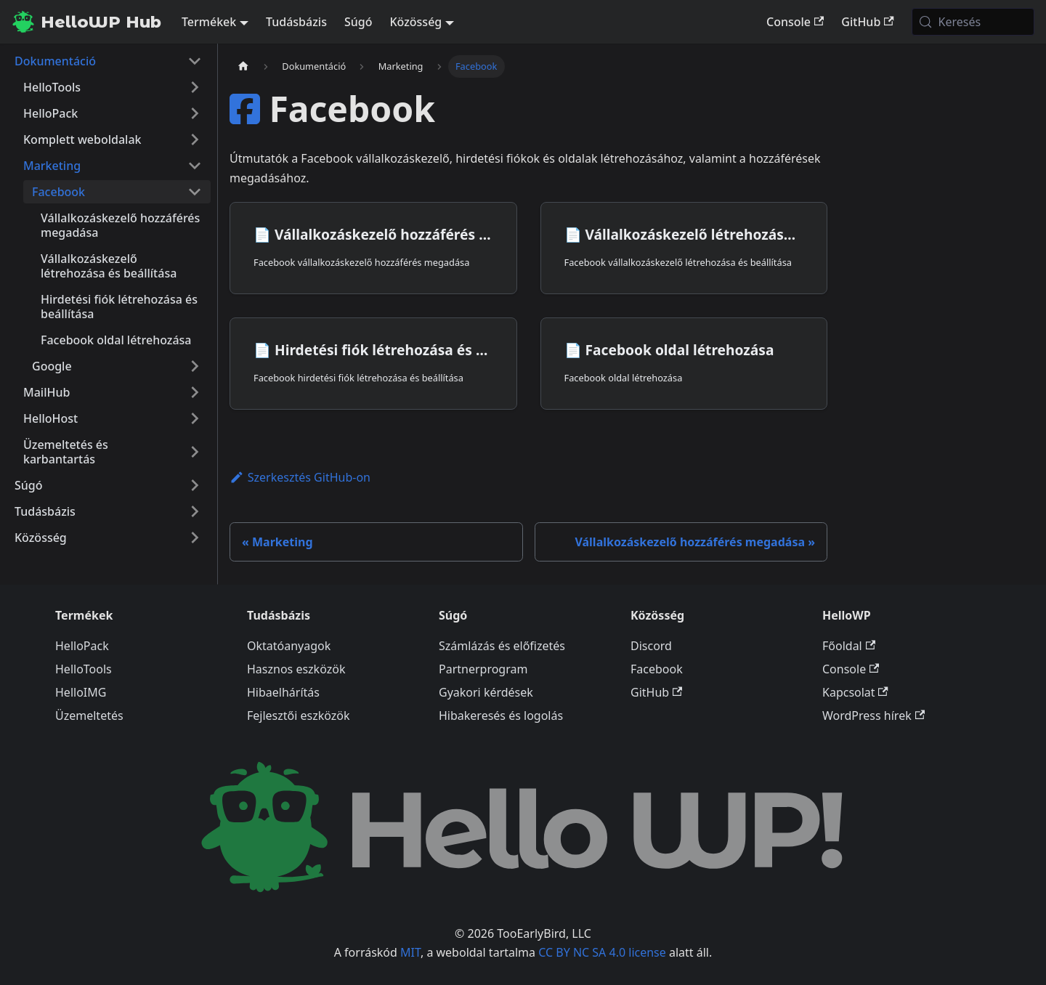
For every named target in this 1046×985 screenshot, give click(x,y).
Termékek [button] (209, 22)
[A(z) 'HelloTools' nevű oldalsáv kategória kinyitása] (195, 87)
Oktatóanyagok (289, 646)
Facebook (657, 669)
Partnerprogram (483, 669)
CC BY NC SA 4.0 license (602, 952)
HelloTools (83, 669)
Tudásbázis (296, 22)
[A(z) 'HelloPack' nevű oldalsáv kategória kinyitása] (195, 113)
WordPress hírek (873, 715)
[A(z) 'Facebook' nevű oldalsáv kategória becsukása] (195, 191)
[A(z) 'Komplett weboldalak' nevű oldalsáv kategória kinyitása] (195, 139)
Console (795, 22)
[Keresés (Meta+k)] (973, 22)
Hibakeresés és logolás (501, 715)
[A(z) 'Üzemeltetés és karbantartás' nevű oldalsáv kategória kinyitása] (195, 452)
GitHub (867, 22)
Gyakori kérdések (486, 692)
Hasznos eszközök (296, 669)
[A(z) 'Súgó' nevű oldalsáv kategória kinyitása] (195, 485)
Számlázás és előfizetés (502, 646)
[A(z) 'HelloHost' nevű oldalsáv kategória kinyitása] (195, 418)
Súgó (358, 22)
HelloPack (82, 646)
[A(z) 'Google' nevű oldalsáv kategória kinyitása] (195, 366)
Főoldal (848, 646)
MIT (410, 952)
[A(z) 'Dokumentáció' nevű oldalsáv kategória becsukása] (195, 61)
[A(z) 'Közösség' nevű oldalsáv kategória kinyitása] (195, 537)
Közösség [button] (415, 22)
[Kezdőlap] (243, 66)
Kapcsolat (855, 692)
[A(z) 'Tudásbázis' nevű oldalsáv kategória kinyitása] (195, 511)
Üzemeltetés (89, 715)
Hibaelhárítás (283, 692)
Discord (651, 646)
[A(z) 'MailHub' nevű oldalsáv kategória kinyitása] (195, 392)
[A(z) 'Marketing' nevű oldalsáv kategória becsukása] (195, 165)
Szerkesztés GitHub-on (300, 477)
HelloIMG (80, 692)
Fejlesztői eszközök (298, 715)
